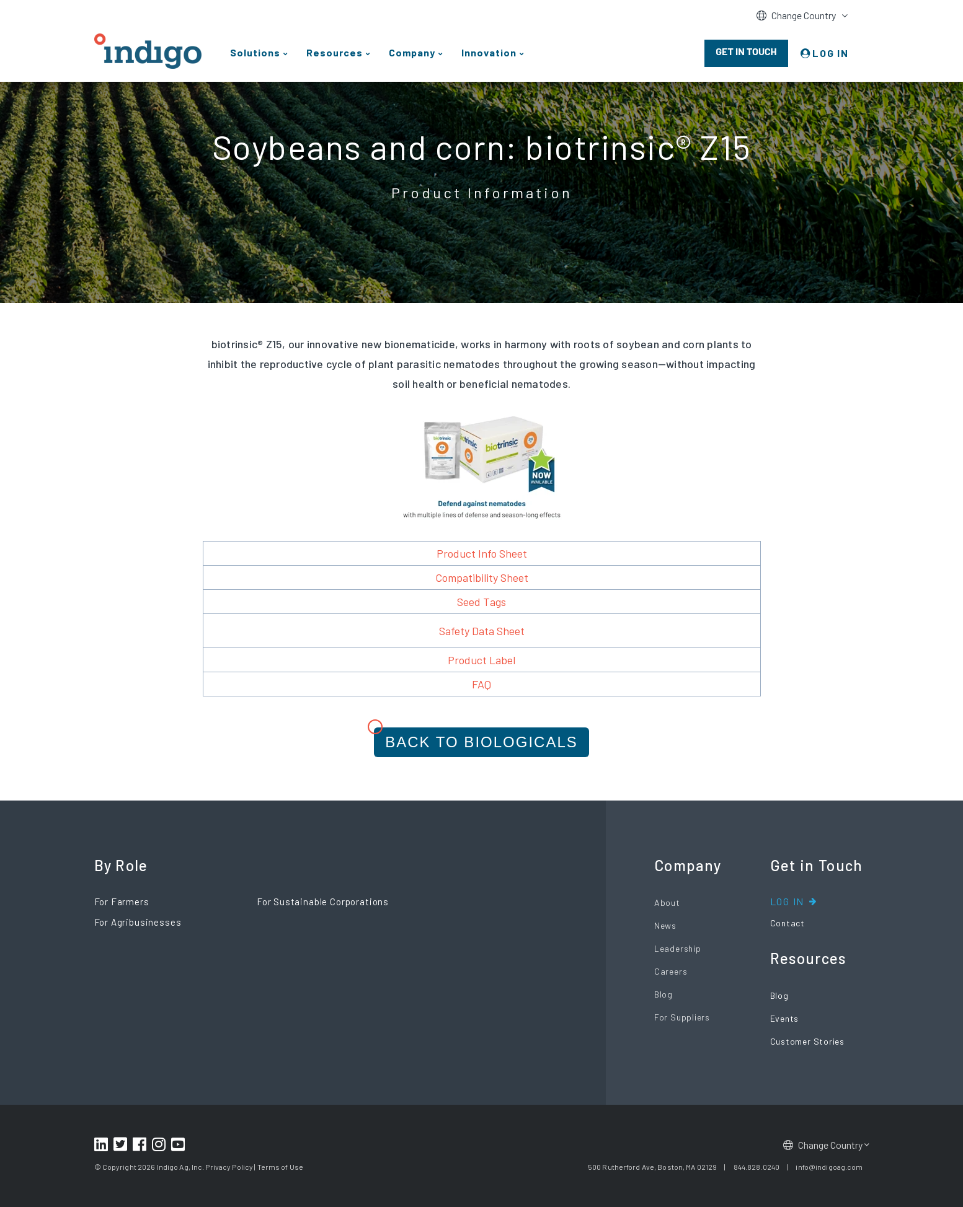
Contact (787, 923)
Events (784, 1018)
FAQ (481, 684)
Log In (787, 901)
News (665, 925)
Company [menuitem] (412, 52)
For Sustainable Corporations (323, 901)
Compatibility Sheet (481, 577)
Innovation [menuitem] (489, 52)
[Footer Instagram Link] (160, 1145)
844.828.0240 (756, 1166)
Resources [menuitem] (334, 52)
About (667, 902)
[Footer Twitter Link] (121, 1145)
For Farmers (121, 901)
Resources (808, 958)
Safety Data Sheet (482, 631)
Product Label (481, 660)
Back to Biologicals (481, 742)
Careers (670, 971)
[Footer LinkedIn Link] (102, 1145)
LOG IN (830, 53)
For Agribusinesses (138, 922)
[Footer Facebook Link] (141, 1145)
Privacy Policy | (230, 1166)
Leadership (677, 948)
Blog (663, 994)
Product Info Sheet (482, 553)
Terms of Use (280, 1166)
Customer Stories (807, 1041)
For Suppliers (682, 1017)
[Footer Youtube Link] (179, 1145)
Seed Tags (481, 601)
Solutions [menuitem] (255, 52)
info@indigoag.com (829, 1166)
